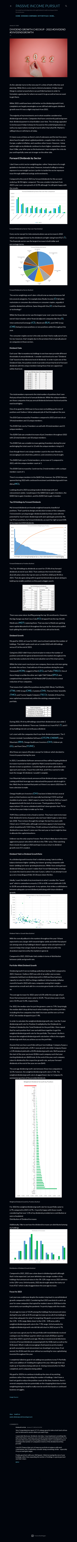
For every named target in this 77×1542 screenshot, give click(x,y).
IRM (20, 741)
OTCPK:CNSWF (50, 737)
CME (12, 326)
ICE (33, 322)
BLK (47, 322)
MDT (21, 622)
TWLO (56, 670)
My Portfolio (43, 16)
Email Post (17, 1414)
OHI (50, 741)
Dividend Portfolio (21, 1427)
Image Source (14, 1397)
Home (18, 16)
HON (21, 670)
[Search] (66, 6)
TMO (13, 694)
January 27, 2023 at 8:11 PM (34, 1427)
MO (17, 483)
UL (11, 746)
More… (52, 16)
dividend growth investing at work (23, 1417)
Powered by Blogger (38, 1536)
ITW (12, 690)
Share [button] (11, 1414)
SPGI (55, 674)
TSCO (43, 694)
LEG (41, 670)
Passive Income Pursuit (38, 6)
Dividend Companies (29, 16)
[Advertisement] (38, 1510)
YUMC (30, 746)
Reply (17, 1462)
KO (39, 618)
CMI (43, 690)
